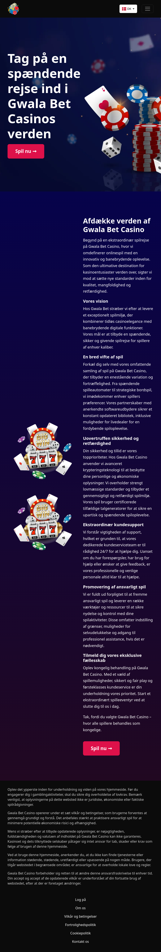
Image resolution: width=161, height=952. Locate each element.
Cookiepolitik (80, 933)
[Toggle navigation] (147, 9)
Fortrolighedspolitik (80, 924)
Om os (80, 908)
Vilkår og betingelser (80, 916)
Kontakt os (80, 941)
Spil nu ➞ (25, 151)
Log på (80, 899)
